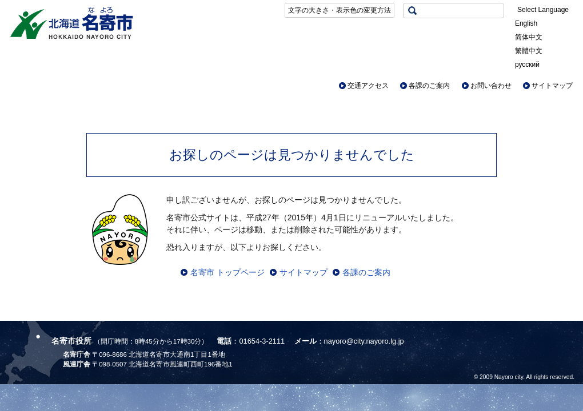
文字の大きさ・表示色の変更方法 (339, 10)
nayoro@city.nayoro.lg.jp (364, 341)
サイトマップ (552, 86)
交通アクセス (368, 86)
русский (527, 64)
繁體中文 (528, 51)
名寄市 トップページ (227, 272)
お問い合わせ (491, 86)
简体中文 (528, 37)
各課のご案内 (429, 86)
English (526, 23)
